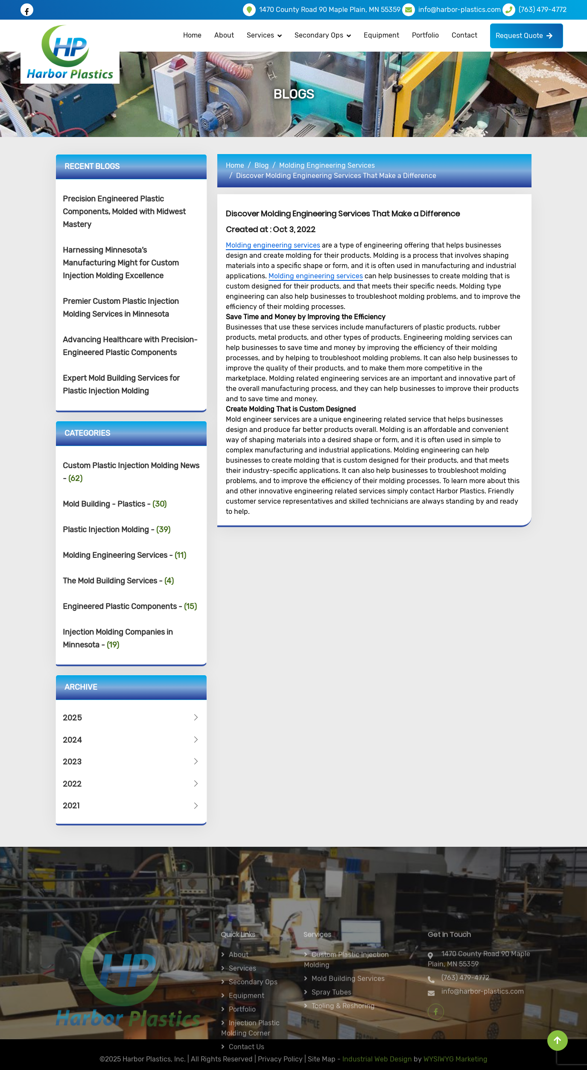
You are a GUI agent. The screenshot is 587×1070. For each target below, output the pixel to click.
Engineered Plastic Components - (130, 606)
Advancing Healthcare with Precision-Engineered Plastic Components (130, 346)
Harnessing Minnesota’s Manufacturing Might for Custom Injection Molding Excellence (121, 262)
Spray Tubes (331, 1054)
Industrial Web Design (377, 1064)
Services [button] (260, 35)
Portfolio (425, 35)
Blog (261, 165)
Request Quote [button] (524, 36)
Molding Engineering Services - (124, 555)
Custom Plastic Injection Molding (346, 1021)
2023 (131, 761)
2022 (131, 783)
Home (192, 35)
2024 (131, 740)
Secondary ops (253, 1044)
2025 (131, 717)
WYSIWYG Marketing (455, 1064)
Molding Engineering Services (327, 165)
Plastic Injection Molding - (116, 529)
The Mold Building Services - (118, 581)
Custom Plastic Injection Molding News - (131, 472)
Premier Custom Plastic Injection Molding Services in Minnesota (121, 308)
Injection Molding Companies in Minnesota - (118, 638)
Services (242, 1030)
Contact (464, 35)
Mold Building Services (348, 1040)
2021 (131, 805)
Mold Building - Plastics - (114, 504)
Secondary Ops (319, 35)
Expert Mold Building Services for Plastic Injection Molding (121, 384)
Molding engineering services (273, 245)
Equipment (381, 35)
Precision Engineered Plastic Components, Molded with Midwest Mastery (124, 211)
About (224, 35)
